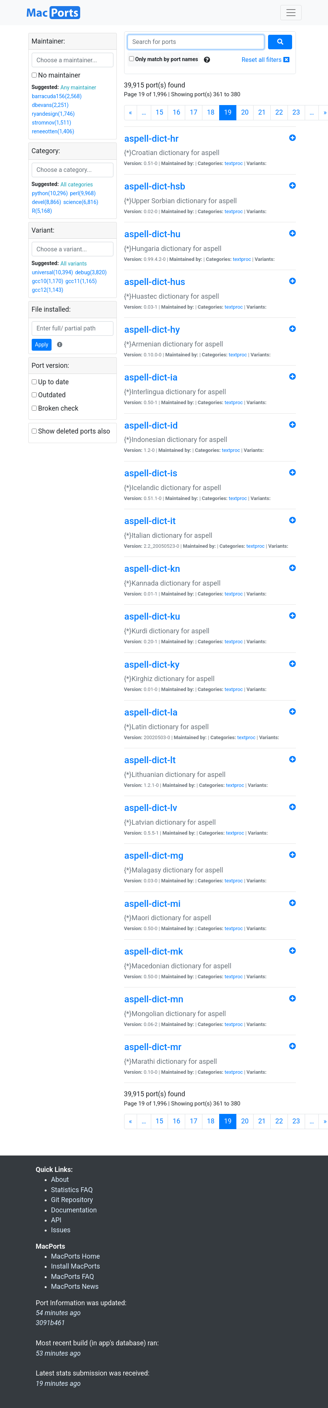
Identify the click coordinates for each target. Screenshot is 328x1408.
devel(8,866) (46, 202)
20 (245, 112)
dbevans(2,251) (50, 105)
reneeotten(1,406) (53, 131)
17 (193, 112)
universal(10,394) (52, 272)
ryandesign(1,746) (53, 114)
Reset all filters (265, 59)
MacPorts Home (75, 1256)
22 (279, 112)
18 (211, 112)
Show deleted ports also (71, 431)
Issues (61, 1230)
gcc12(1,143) (47, 290)
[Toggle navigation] (291, 12)
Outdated (49, 395)
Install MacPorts (75, 1266)
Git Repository (72, 1200)
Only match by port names (163, 59)
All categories (76, 184)
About (60, 1179)
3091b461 (50, 1323)
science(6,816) (81, 202)
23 (296, 112)
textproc (234, 163)
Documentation (74, 1210)
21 (262, 112)
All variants (73, 264)
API (56, 1220)
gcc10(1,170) (47, 281)
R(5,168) (42, 211)
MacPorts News (75, 1286)
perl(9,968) (82, 193)
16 (176, 112)
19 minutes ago (58, 1383)
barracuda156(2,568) (57, 96)
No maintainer (56, 75)
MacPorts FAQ (72, 1276)
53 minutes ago (58, 1353)
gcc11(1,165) (81, 281)
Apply (41, 344)
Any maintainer (78, 87)
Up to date (50, 382)
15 (159, 112)
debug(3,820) (91, 272)
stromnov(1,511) (51, 123)
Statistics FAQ (72, 1190)
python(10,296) (50, 193)
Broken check (55, 408)
